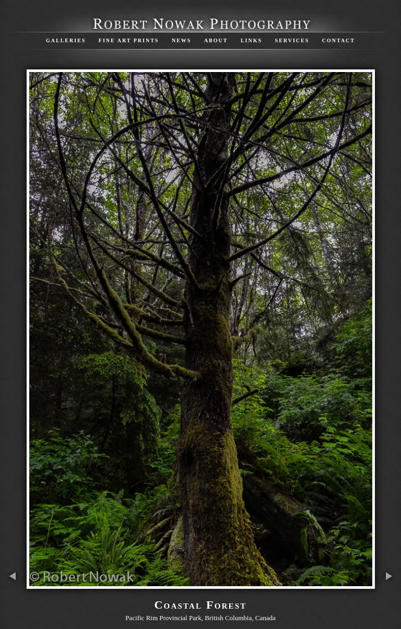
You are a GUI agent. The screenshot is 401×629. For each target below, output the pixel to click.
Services (292, 40)
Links (251, 40)
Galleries (66, 40)
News (181, 40)
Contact (338, 40)
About (216, 40)
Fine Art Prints (129, 40)
